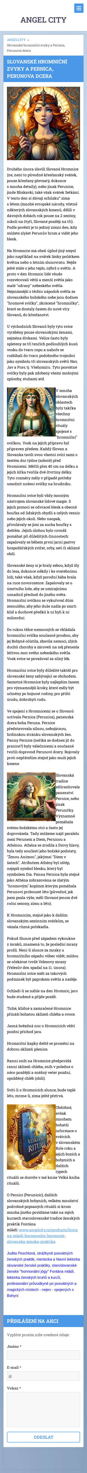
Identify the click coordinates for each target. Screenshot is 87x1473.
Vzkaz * (14, 1388)
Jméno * (14, 1346)
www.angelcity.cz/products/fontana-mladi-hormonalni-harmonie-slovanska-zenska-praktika (42, 1235)
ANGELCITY (16, 40)
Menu (79, 8)
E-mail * (14, 1367)
